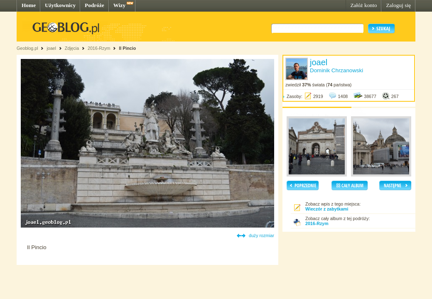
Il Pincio (127, 48)
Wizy (119, 5)
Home (29, 5)
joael (51, 48)
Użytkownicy (60, 5)
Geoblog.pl (27, 48)
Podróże (94, 5)
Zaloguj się (398, 5)
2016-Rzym (99, 48)
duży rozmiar (261, 235)
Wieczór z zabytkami (327, 208)
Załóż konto (363, 5)
